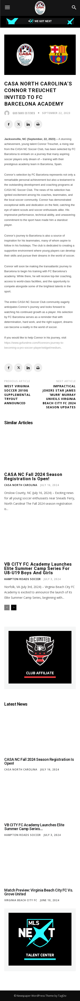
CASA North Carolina (20, 485)
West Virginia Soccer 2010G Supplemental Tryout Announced (17, 394)
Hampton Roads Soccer (22, 579)
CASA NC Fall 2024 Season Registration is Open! (33, 476)
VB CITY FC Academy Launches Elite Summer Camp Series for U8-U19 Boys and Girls (38, 568)
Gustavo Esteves (24, 113)
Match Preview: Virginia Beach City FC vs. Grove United (38, 892)
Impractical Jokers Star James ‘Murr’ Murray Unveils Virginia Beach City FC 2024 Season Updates (59, 396)
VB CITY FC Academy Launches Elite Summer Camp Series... (34, 827)
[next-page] (13, 607)
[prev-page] (7, 607)
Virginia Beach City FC (20, 900)
